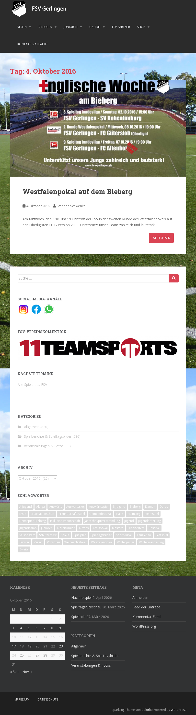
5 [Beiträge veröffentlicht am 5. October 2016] (29, 628)
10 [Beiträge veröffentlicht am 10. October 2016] (14, 637)
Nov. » (27, 671)
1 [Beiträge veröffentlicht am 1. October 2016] (52, 619)
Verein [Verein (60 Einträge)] (38, 542)
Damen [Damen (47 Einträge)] (150, 507)
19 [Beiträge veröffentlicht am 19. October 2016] (30, 646)
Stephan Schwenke (71, 206)
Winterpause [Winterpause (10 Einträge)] (126, 542)
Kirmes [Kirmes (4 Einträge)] (84, 528)
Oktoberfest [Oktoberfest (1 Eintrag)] (135, 528)
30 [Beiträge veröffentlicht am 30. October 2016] (61, 655)
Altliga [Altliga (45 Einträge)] (40, 507)
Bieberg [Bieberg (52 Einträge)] (135, 507)
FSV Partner (121, 27)
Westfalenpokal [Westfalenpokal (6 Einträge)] (102, 542)
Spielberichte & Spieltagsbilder (47, 436)
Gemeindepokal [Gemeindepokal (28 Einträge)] (100, 514)
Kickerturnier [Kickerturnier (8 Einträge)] (66, 528)
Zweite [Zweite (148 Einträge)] (24, 549)
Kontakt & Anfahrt (32, 44)
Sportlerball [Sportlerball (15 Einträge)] (124, 535)
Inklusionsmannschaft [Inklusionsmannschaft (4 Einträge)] (65, 521)
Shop (141, 27)
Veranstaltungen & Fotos (44, 446)
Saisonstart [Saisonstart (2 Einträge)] (27, 535)
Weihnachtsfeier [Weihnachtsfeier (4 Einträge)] (75, 542)
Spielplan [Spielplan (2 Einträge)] (80, 535)
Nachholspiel (81, 597)
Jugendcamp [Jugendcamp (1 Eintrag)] (28, 528)
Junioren (71, 27)
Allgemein (31, 426)
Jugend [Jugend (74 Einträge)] (129, 521)
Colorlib (147, 710)
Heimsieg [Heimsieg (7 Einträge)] (133, 514)
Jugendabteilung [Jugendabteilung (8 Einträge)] (149, 521)
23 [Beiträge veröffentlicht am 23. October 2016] (61, 646)
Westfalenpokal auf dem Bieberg (77, 191)
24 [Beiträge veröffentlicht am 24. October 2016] (14, 655)
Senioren (45, 27)
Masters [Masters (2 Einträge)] (117, 528)
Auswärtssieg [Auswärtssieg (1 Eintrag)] (75, 507)
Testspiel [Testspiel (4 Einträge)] (161, 535)
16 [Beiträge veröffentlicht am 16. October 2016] (61, 637)
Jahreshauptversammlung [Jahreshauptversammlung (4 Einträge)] (102, 521)
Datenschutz (47, 699)
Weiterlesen (161, 238)
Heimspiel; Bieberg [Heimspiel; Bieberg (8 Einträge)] (32, 521)
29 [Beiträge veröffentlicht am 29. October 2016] (53, 655)
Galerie (94, 27)
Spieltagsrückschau (86, 607)
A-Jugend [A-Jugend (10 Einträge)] (25, 507)
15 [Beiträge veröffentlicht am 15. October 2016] (53, 637)
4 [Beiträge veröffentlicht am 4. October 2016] (21, 628)
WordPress (178, 710)
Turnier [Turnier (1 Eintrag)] (24, 542)
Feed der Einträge (146, 607)
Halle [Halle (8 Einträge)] (119, 514)
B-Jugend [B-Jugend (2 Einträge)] (119, 507)
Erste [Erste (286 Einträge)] (22, 514)
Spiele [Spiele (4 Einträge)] (65, 535)
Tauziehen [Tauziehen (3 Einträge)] (144, 535)
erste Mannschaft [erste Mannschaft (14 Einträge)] (42, 514)
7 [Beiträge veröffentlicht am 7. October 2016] (44, 628)
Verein (22, 27)
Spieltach (78, 616)
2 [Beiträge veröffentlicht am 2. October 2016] (60, 619)
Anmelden (140, 597)
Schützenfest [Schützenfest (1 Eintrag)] (48, 535)
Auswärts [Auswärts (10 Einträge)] (55, 507)
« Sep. (14, 671)
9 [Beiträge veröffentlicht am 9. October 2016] (60, 628)
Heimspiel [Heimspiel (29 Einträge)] (152, 514)
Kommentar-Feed (146, 616)
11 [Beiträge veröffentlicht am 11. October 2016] (22, 637)
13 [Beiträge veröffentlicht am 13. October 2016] (37, 637)
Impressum (21, 699)
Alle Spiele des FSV (32, 384)
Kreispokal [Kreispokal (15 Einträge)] (100, 528)
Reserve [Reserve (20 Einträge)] (154, 528)
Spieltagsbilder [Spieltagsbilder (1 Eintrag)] (101, 535)
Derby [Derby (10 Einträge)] (164, 507)
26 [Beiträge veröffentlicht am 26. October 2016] (30, 655)
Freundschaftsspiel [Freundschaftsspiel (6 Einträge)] (72, 514)
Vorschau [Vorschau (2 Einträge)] (53, 542)
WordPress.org (144, 626)
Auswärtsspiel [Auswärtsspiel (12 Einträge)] (98, 507)
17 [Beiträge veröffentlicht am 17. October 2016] (14, 646)
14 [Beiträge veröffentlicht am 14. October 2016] (45, 637)
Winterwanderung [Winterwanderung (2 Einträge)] (151, 542)
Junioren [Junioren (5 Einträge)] (47, 528)
